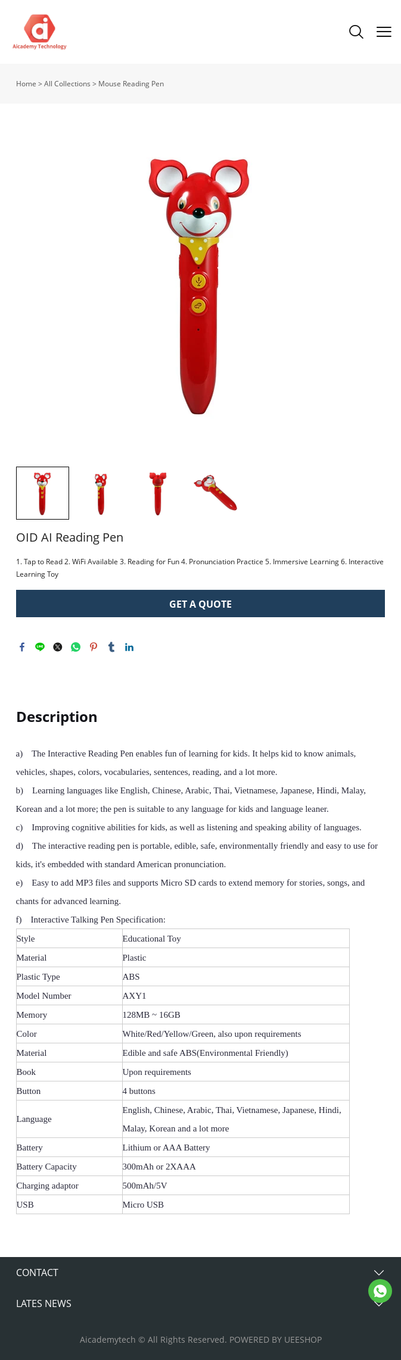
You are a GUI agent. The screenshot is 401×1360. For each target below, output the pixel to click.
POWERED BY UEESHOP (275, 1339)
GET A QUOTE (200, 604)
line (40, 647)
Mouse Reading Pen (131, 84)
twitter (58, 647)
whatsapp (76, 647)
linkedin (129, 647)
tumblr (111, 647)
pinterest (94, 647)
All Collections (67, 84)
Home (26, 84)
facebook (22, 647)
